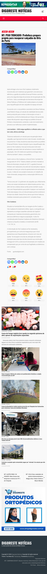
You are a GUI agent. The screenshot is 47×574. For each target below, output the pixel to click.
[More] (26, 72)
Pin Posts (33, 565)
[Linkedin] (22, 72)
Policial (8, 371)
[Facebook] (8, 72)
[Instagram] (19, 72)
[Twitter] (15, 72)
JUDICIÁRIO (8, 459)
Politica (11, 31)
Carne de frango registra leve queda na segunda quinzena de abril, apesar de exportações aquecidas (23, 334)
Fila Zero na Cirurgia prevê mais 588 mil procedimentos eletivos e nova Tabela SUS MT (22, 439)
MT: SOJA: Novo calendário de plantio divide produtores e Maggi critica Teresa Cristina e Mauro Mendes (34, 477)
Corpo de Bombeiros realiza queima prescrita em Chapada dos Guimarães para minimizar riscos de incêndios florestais (23, 407)
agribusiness (4, 331)
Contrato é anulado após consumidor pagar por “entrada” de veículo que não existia (23, 463)
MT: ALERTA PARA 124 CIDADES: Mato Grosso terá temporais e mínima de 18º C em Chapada (12, 477)
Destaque (5, 31)
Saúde (7, 436)
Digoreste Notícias (17, 10)
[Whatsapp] (12, 72)
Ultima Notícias (41, 565)
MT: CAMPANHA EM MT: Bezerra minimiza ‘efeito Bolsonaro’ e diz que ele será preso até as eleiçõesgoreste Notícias (24, 562)
